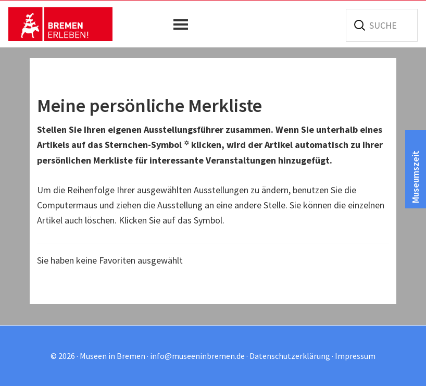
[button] (183, 24)
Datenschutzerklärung (289, 356)
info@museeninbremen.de (197, 356)
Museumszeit (415, 177)
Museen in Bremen (60, 24)
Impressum (355, 356)
